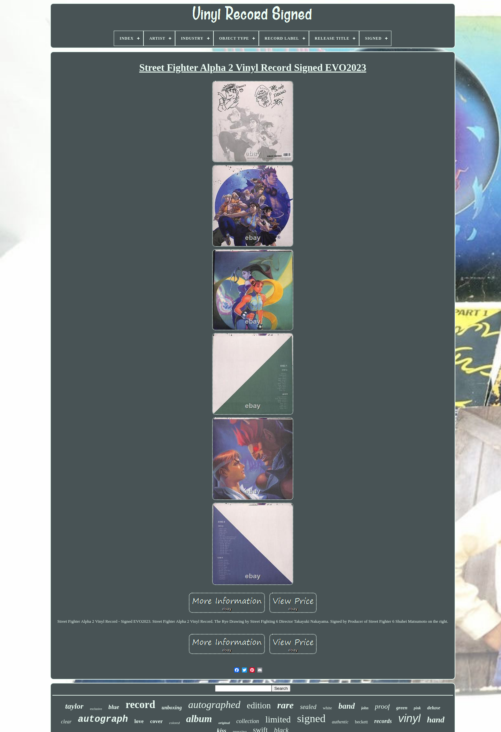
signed (311, 718)
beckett (361, 722)
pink (417, 708)
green (401, 707)
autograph (103, 719)
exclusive (96, 709)
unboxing (172, 707)
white (327, 707)
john (365, 708)
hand (435, 719)
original (224, 723)
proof (382, 706)
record (140, 704)
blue (113, 707)
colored (174, 723)
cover (156, 721)
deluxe (433, 707)
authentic (340, 722)
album (199, 718)
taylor (74, 706)
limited (278, 719)
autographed (214, 704)
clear (66, 721)
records (383, 721)
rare (285, 705)
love (138, 721)
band (346, 706)
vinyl (409, 718)
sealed (308, 706)
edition (259, 705)
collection (247, 721)
